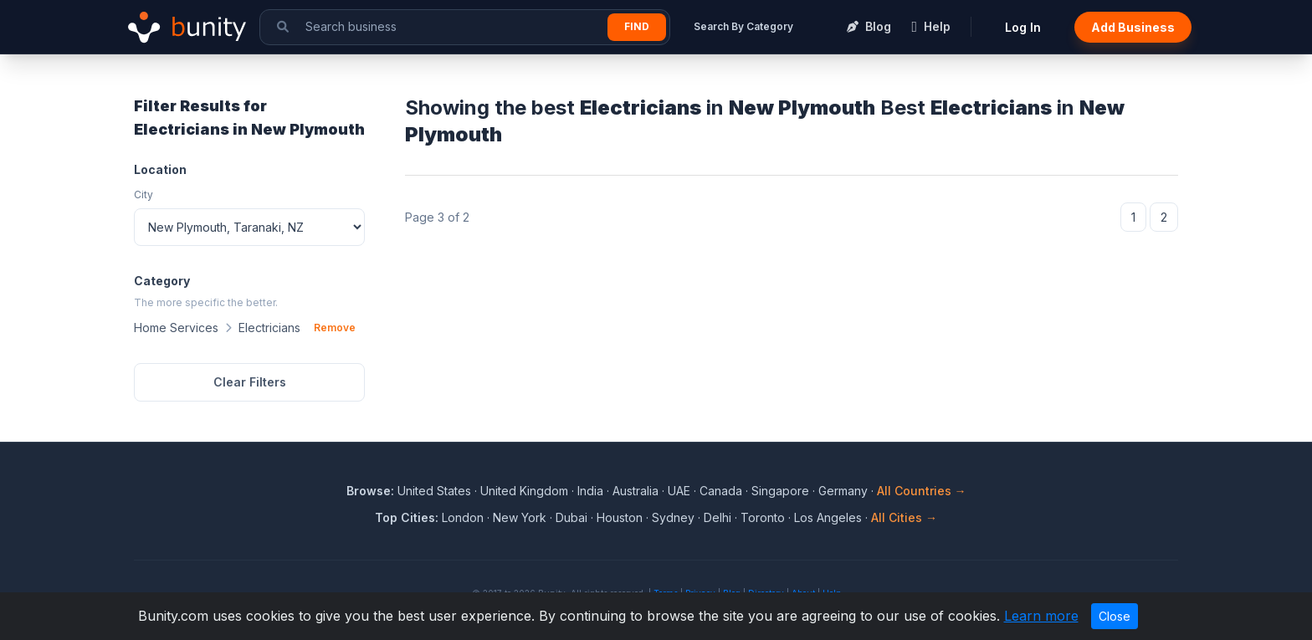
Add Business (1133, 27)
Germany (843, 491)
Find (636, 26)
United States (434, 491)
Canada (721, 491)
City (143, 194)
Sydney (673, 517)
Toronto (763, 517)
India (590, 491)
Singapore (780, 491)
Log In (1023, 27)
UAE (679, 491)
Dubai (571, 517)
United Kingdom (524, 491)
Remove (335, 327)
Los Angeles (828, 517)
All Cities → (904, 517)
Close (1114, 616)
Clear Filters (249, 382)
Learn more (1041, 615)
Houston (620, 517)
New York (519, 517)
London (463, 517)
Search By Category (743, 26)
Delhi (717, 517)
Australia (635, 491)
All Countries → (921, 491)
